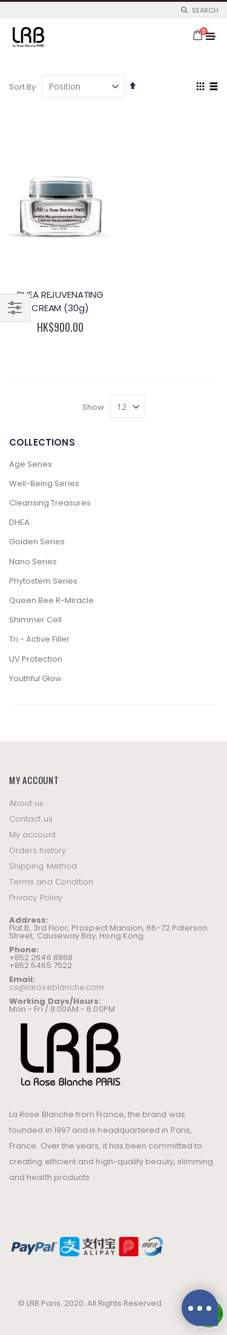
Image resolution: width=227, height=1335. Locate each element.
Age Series (30, 464)
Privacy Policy (35, 897)
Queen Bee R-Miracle (51, 600)
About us (26, 803)
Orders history (37, 850)
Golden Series (37, 541)
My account (32, 834)
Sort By (22, 87)
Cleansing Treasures (50, 503)
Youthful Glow (35, 678)
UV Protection (35, 659)
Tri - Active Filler (39, 639)
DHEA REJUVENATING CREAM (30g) (60, 301)
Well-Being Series (44, 483)
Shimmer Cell (35, 619)
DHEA (19, 522)
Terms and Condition (51, 882)
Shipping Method (43, 866)
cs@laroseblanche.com (56, 987)
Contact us (31, 819)
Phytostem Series (43, 581)
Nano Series (33, 561)
